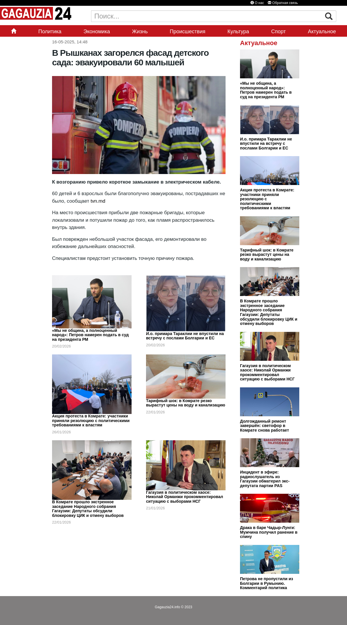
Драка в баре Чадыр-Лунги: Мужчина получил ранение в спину (269, 532)
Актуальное (322, 31)
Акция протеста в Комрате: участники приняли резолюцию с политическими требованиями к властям (91, 420)
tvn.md (97, 201)
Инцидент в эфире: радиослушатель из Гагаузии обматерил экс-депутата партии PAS (264, 479)
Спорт (278, 31)
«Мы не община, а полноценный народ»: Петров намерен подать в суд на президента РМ (90, 335)
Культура (238, 31)
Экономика (97, 31)
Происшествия (187, 31)
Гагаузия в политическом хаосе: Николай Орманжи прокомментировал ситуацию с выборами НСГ (184, 497)
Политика (49, 31)
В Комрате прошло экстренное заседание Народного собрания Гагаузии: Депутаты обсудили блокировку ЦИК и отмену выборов (88, 509)
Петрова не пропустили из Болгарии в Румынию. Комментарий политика (266, 583)
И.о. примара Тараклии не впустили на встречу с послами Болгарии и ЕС (185, 336)
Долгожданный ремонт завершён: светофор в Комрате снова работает (264, 425)
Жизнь (140, 31)
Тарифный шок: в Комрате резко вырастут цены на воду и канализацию (185, 403)
